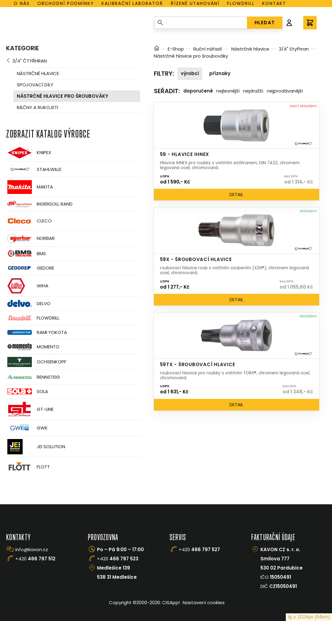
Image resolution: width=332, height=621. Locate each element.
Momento (32, 346)
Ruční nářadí (207, 49)
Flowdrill (241, 3)
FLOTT (28, 467)
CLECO (29, 221)
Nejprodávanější (285, 91)
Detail (236, 194)
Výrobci (190, 73)
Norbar (30, 238)
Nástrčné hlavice (38, 73)
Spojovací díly (35, 84)
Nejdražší (253, 91)
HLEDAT (265, 22)
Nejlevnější (228, 91)
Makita (29, 187)
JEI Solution (35, 447)
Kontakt (274, 3)
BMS (26, 253)
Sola (27, 391)
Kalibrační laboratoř (132, 3)
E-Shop (176, 49)
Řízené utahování (195, 3)
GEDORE (30, 268)
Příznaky (219, 73)
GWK (27, 428)
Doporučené (198, 91)
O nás (22, 3)
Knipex (28, 153)
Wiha (27, 286)
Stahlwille (34, 169)
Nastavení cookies (204, 602)
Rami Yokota (36, 332)
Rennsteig (33, 377)
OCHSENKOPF (36, 362)
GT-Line (30, 409)
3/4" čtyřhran (29, 61)
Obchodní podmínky (65, 3)
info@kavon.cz (31, 549)
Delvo (28, 303)
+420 (35, 558)
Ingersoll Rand (39, 204)
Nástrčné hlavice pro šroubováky (62, 96)
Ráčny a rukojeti (37, 107)
